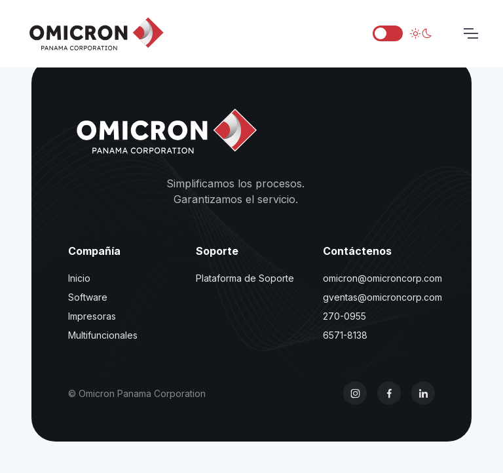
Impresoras (92, 316)
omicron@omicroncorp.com (382, 278)
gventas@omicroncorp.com (382, 297)
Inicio (79, 278)
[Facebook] (389, 393)
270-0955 (344, 316)
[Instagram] (355, 393)
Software (87, 297)
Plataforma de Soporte (245, 278)
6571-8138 (345, 335)
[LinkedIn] (423, 393)
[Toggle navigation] (470, 33)
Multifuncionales (103, 335)
